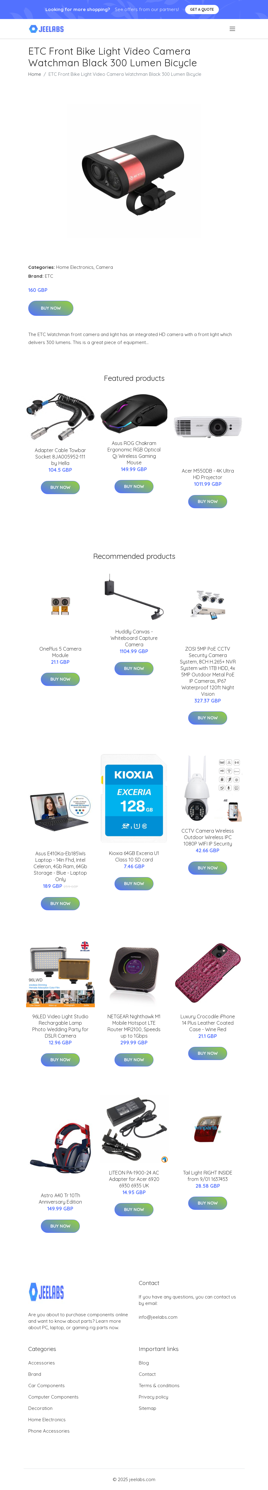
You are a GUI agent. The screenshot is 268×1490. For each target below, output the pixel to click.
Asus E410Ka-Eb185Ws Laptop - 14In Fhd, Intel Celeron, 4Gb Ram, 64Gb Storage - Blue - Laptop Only (60, 866)
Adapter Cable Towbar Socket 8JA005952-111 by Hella (60, 456)
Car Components (46, 1385)
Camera (104, 267)
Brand (34, 1374)
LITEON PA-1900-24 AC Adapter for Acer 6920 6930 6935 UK (134, 1179)
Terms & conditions (159, 1385)
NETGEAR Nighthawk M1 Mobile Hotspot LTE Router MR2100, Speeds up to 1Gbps (134, 1026)
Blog (144, 1363)
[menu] (233, 28)
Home (34, 74)
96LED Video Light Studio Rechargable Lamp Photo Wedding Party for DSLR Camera (60, 1026)
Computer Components (53, 1397)
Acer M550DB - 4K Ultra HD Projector (208, 474)
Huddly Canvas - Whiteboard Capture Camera (134, 638)
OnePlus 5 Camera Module (60, 652)
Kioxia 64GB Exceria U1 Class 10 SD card (134, 856)
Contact (147, 1374)
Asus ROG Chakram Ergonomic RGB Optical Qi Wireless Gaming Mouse (134, 453)
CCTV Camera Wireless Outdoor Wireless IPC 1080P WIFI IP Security (207, 837)
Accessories (41, 1363)
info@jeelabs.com (158, 1317)
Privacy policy (153, 1397)
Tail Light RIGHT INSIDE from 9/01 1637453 (207, 1176)
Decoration (40, 1408)
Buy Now (51, 308)
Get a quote (202, 9)
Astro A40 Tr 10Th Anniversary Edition (60, 1198)
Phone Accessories (49, 1431)
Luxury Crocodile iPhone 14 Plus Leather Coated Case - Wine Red (208, 1022)
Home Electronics (75, 267)
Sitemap (147, 1408)
